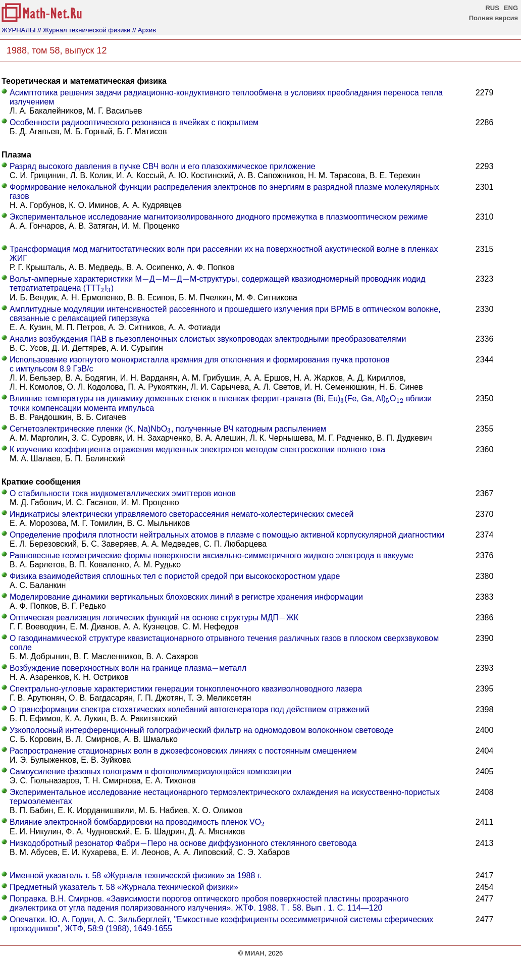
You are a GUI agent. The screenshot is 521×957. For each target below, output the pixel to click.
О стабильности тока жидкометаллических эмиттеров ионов (123, 493)
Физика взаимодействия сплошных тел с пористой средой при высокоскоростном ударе (175, 576)
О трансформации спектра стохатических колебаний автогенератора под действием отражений (189, 709)
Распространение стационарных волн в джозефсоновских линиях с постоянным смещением (183, 751)
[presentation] (145, 279)
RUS (492, 8)
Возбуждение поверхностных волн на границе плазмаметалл (128, 668)
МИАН (255, 953)
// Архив (144, 30)
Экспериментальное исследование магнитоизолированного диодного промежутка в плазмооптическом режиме (219, 216)
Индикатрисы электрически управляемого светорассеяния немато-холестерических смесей (181, 514)
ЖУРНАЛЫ (19, 30)
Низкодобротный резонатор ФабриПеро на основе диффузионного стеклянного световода (183, 843)
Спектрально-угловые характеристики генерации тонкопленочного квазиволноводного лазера (186, 688)
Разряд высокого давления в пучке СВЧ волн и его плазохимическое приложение (163, 166)
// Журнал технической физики (83, 30)
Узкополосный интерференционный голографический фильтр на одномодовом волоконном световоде (201, 730)
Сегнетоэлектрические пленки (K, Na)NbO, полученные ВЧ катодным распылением (168, 428)
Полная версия (493, 18)
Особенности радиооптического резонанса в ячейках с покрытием (134, 122)
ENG (511, 8)
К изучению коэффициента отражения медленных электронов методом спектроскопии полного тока (197, 449)
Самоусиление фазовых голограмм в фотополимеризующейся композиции (150, 771)
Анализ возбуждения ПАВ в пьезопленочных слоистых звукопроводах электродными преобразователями (208, 339)
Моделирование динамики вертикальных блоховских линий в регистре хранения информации (186, 597)
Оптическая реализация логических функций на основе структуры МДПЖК (154, 617)
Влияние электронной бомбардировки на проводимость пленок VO (137, 822)
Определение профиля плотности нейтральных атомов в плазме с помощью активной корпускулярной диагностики (227, 534)
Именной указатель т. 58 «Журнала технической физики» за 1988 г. (136, 875)
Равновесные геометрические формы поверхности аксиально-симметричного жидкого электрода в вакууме (211, 555)
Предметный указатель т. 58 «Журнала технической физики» (124, 887)
